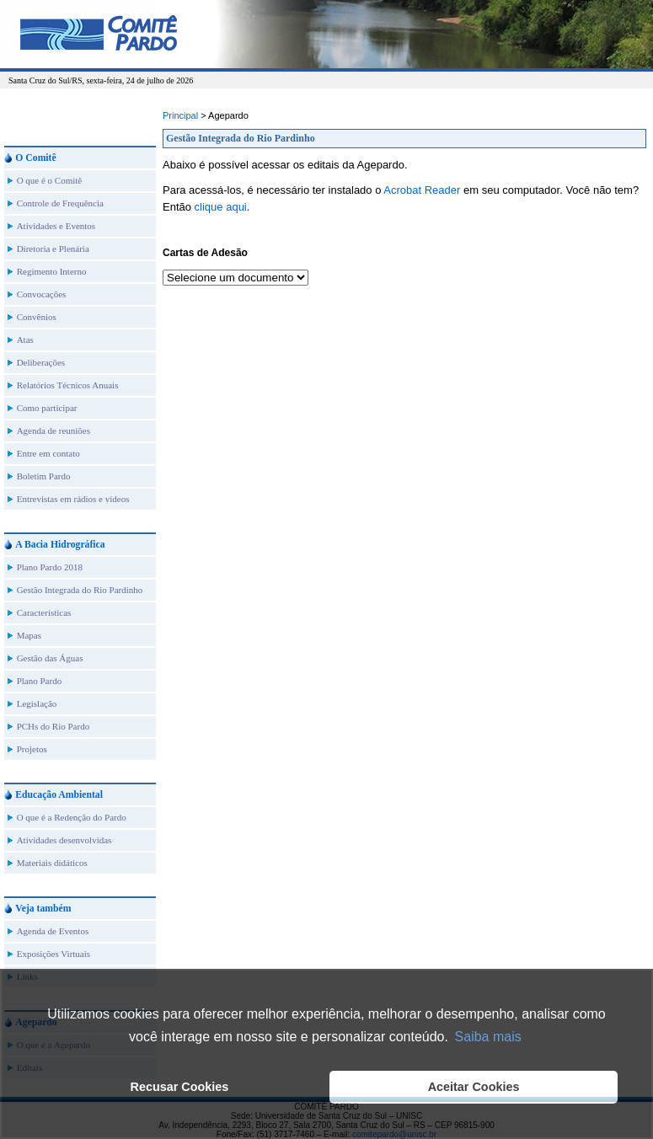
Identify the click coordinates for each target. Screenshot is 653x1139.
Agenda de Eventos (53, 931)
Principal (180, 115)
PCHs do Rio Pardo (53, 726)
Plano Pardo (39, 681)
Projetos (32, 749)
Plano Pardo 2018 (50, 567)
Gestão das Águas (50, 658)
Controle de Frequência (60, 203)
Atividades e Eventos (56, 226)
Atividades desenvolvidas (64, 840)
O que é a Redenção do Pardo (71, 817)
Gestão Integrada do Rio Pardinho (80, 590)
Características (44, 612)
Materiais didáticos (52, 863)
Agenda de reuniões (53, 430)
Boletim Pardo (44, 476)
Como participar (47, 408)
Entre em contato (48, 453)
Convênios (36, 317)
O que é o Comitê (50, 180)
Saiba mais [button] (488, 1036)
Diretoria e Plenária (53, 248)
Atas (25, 339)
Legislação (37, 703)
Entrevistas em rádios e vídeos (73, 499)
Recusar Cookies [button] (180, 1087)
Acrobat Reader (421, 190)
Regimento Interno (52, 271)
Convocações (42, 294)
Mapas (29, 635)
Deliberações (41, 362)
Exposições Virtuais (53, 954)
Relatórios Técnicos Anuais (68, 385)
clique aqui (221, 207)
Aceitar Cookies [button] (474, 1087)
